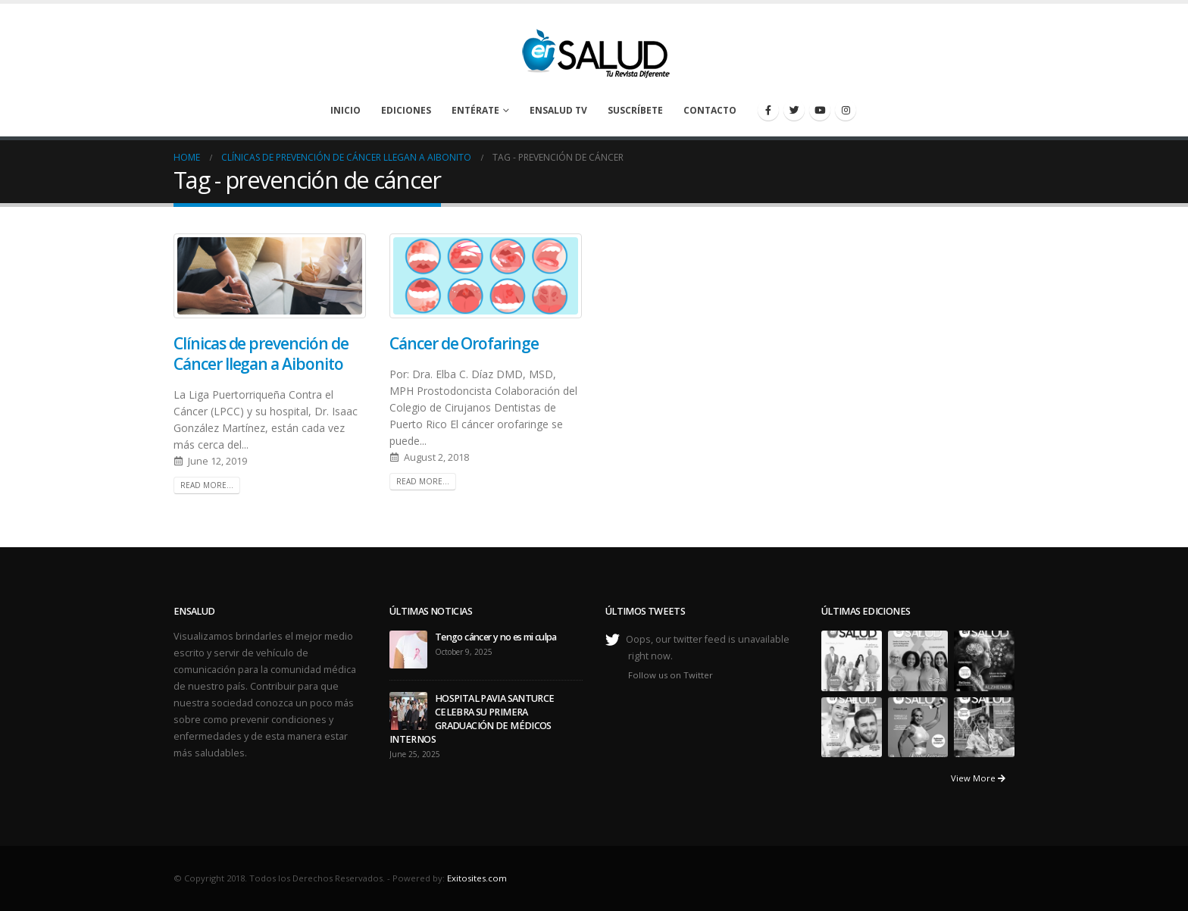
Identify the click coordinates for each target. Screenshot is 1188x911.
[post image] (270, 275)
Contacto (709, 110)
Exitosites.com (477, 878)
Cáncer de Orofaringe (464, 343)
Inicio (345, 110)
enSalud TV (558, 110)
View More (978, 778)
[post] (408, 648)
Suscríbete (635, 110)
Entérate (475, 110)
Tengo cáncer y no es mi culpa (496, 637)
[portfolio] (851, 659)
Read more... (206, 485)
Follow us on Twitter (670, 675)
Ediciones (406, 110)
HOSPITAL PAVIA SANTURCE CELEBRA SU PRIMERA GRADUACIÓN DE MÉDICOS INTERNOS (472, 719)
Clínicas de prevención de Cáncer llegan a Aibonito (261, 353)
